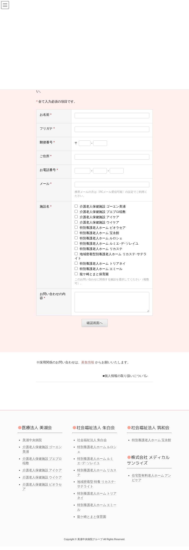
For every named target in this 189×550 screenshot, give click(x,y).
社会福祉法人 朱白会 (92, 443)
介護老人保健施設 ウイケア (42, 481)
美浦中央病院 (32, 443)
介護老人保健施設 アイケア (42, 474)
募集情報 (87, 366)
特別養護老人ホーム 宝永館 (151, 443)
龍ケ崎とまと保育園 (91, 520)
